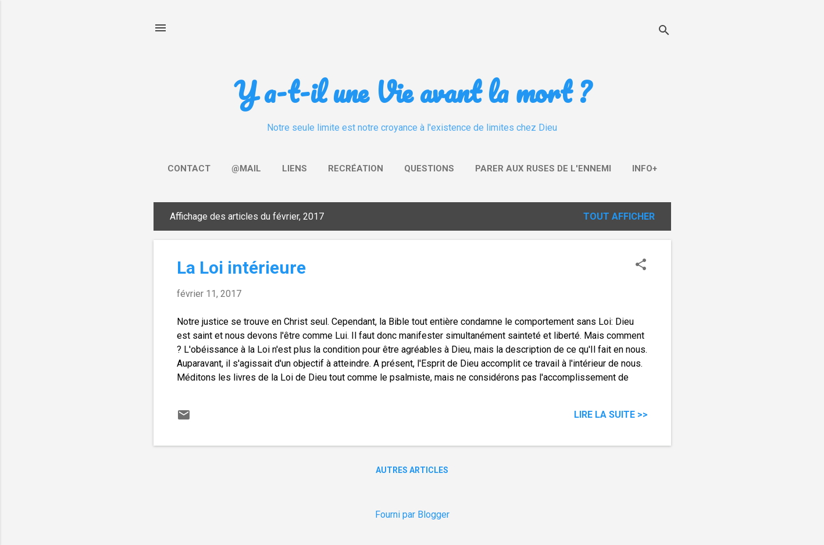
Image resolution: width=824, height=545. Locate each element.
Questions (429, 168)
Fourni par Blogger (412, 514)
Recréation (355, 168)
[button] (641, 265)
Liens (294, 168)
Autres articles (412, 470)
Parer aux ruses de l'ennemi (543, 168)
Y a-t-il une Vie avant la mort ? (412, 91)
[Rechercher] (664, 31)
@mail (246, 168)
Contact (189, 168)
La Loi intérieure (241, 267)
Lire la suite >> (611, 414)
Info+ (644, 168)
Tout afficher (619, 216)
